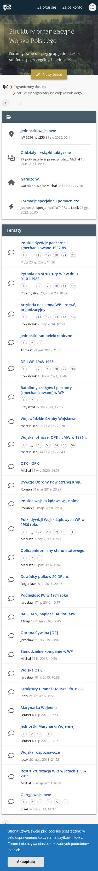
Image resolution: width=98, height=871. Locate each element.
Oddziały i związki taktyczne (46, 152)
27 (48, 369)
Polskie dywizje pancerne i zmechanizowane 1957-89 (44, 245)
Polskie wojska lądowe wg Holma (50, 500)
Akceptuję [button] (26, 862)
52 (39, 445)
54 (56, 445)
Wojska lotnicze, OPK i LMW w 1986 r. (54, 437)
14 (64, 317)
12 (73, 286)
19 (48, 255)
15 (73, 317)
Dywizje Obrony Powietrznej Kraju (51, 482)
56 (73, 445)
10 (56, 286)
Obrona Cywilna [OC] (39, 632)
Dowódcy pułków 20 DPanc (45, 576)
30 (73, 369)
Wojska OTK (31, 670)
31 (73, 532)
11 (64, 286)
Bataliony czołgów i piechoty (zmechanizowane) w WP (46, 390)
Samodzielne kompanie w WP (47, 651)
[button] (23, 850)
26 (39, 369)
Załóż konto (72, 7)
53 (48, 445)
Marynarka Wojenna (39, 707)
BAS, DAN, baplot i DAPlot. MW (48, 613)
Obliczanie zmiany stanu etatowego (52, 550)
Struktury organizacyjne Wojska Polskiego (49, 93)
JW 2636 (27, 137)
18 (39, 255)
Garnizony (30, 179)
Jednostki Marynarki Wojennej (47, 726)
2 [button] (14, 102)
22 (73, 255)
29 (64, 369)
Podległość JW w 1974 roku (44, 595)
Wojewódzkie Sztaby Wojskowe (48, 418)
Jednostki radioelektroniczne (46, 335)
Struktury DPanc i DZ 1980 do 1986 (52, 688)
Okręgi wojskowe (36, 794)
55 (64, 445)
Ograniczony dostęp (30, 86)
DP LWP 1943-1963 (37, 361)
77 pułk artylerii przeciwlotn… (45, 159)
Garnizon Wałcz (33, 185)
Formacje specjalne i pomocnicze (50, 200)
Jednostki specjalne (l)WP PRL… (45, 207)
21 (64, 255)
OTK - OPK (30, 463)
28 (56, 369)
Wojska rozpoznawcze (40, 752)
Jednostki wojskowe (38, 130)
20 (56, 255)
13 (56, 317)
